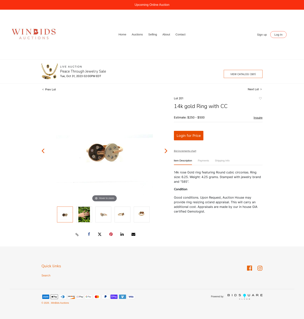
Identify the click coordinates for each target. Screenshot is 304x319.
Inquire (258, 118)
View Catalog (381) (243, 74)
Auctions (137, 34)
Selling (152, 34)
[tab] (183, 162)
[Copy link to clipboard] (77, 234)
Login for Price (189, 136)
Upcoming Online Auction (152, 4)
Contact (180, 34)
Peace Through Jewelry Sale (83, 71)
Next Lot (255, 89)
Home (122, 34)
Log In (278, 34)
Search (45, 275)
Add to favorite (260, 99)
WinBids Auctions (59, 303)
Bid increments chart (185, 150)
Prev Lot (49, 89)
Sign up (262, 34)
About (166, 34)
